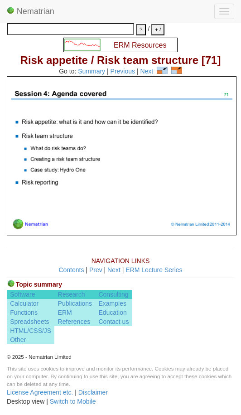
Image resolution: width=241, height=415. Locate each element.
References (74, 321)
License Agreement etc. (40, 392)
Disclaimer (93, 392)
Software (22, 294)
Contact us (113, 321)
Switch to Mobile (73, 401)
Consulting (113, 294)
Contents (71, 269)
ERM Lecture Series (153, 269)
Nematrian (30, 11)
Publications (75, 303)
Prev (95, 269)
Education (112, 312)
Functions (24, 312)
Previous (123, 71)
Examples (112, 303)
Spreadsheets (29, 321)
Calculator (24, 303)
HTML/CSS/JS (30, 330)
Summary (91, 71)
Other (18, 339)
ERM (65, 312)
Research (71, 294)
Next (146, 71)
